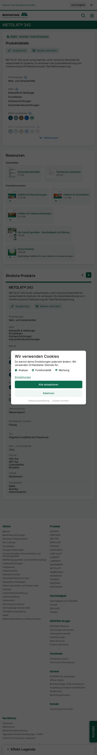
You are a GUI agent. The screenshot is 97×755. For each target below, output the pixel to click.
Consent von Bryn (60, 400)
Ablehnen (48, 393)
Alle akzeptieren (48, 384)
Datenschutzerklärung (38, 400)
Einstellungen (23, 377)
